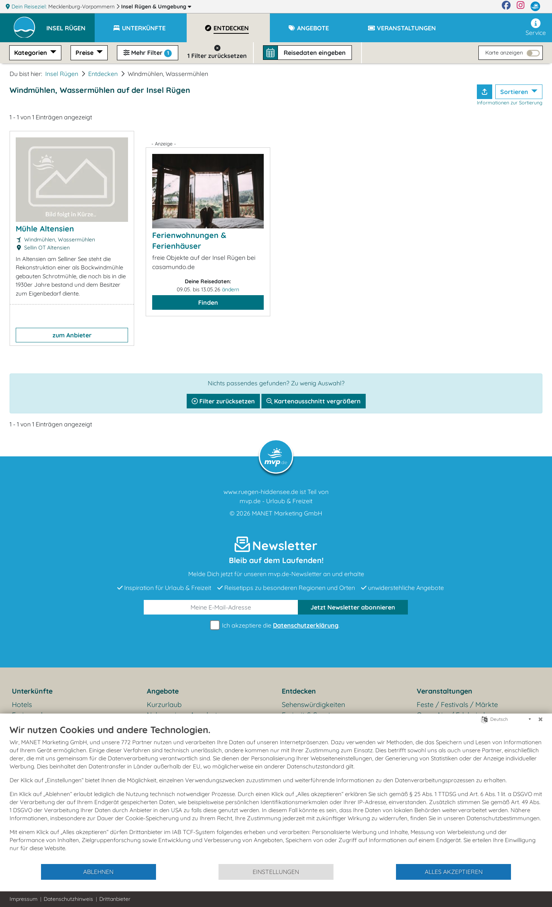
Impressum (24, 898)
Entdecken (103, 74)
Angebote (163, 691)
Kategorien (31, 52)
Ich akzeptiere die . (276, 625)
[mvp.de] (535, 6)
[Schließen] (540, 719)
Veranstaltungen (444, 691)
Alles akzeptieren (454, 872)
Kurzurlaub (164, 704)
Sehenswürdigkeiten (313, 704)
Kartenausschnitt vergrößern (313, 401)
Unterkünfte (32, 691)
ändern (230, 289)
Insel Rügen (156, 6)
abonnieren (352, 607)
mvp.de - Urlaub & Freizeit (276, 501)
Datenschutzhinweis (68, 898)
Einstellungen (276, 872)
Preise (85, 52)
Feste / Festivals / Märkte (457, 704)
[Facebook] (506, 6)
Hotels (22, 704)
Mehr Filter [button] (147, 53)
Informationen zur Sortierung (509, 102)
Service (536, 27)
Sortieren (515, 92)
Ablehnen (98, 872)
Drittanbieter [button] (114, 898)
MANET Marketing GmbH (287, 513)
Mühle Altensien (45, 228)
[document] (276, 793)
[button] (70, 24)
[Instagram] (520, 6)
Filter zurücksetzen (223, 401)
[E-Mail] (221, 607)
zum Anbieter (72, 335)
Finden (208, 302)
